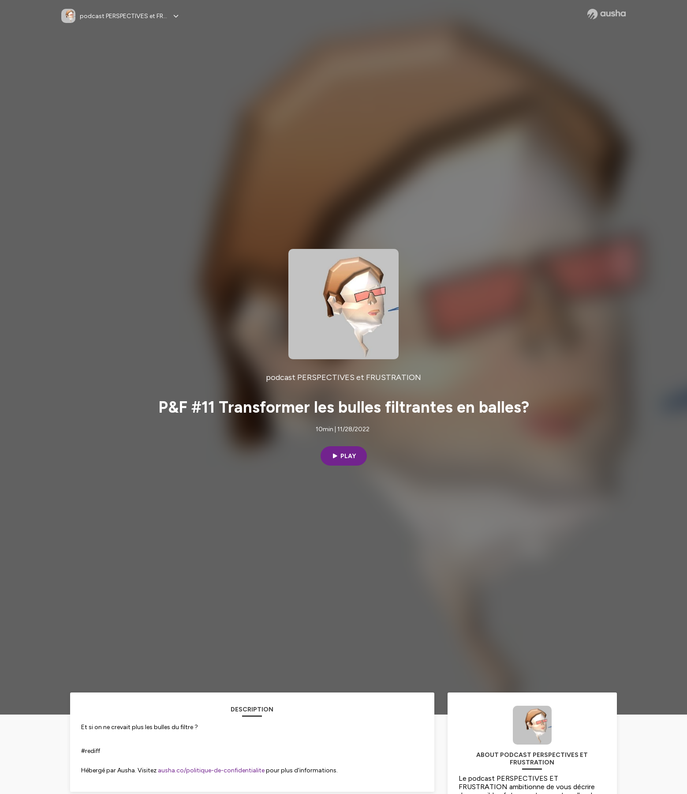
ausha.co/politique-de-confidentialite (211, 770)
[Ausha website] (606, 14)
